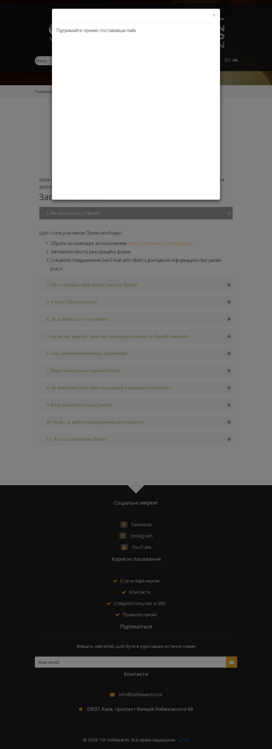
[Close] (214, 15)
